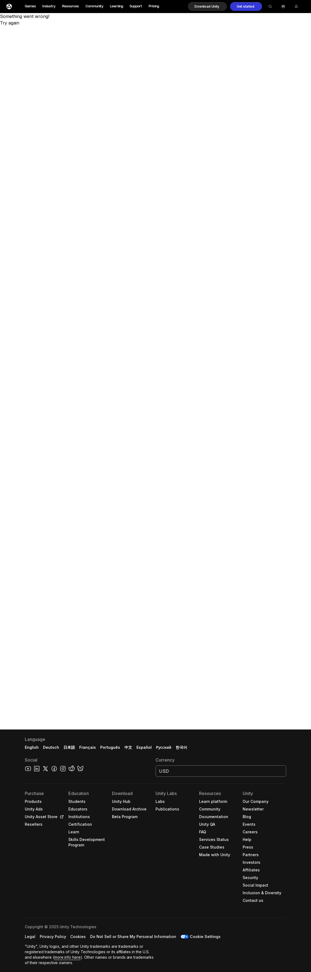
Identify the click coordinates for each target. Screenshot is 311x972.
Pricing (154, 6)
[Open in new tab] (60, 817)
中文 (128, 747)
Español (144, 747)
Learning (116, 6)
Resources (70, 6)
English (32, 747)
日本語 (69, 747)
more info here (67, 957)
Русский (163, 747)
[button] (207, 6)
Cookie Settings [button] (205, 936)
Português (110, 747)
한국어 (181, 747)
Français (87, 747)
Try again (9, 23)
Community (94, 6)
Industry (49, 6)
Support (136, 6)
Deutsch (51, 747)
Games (30, 6)
